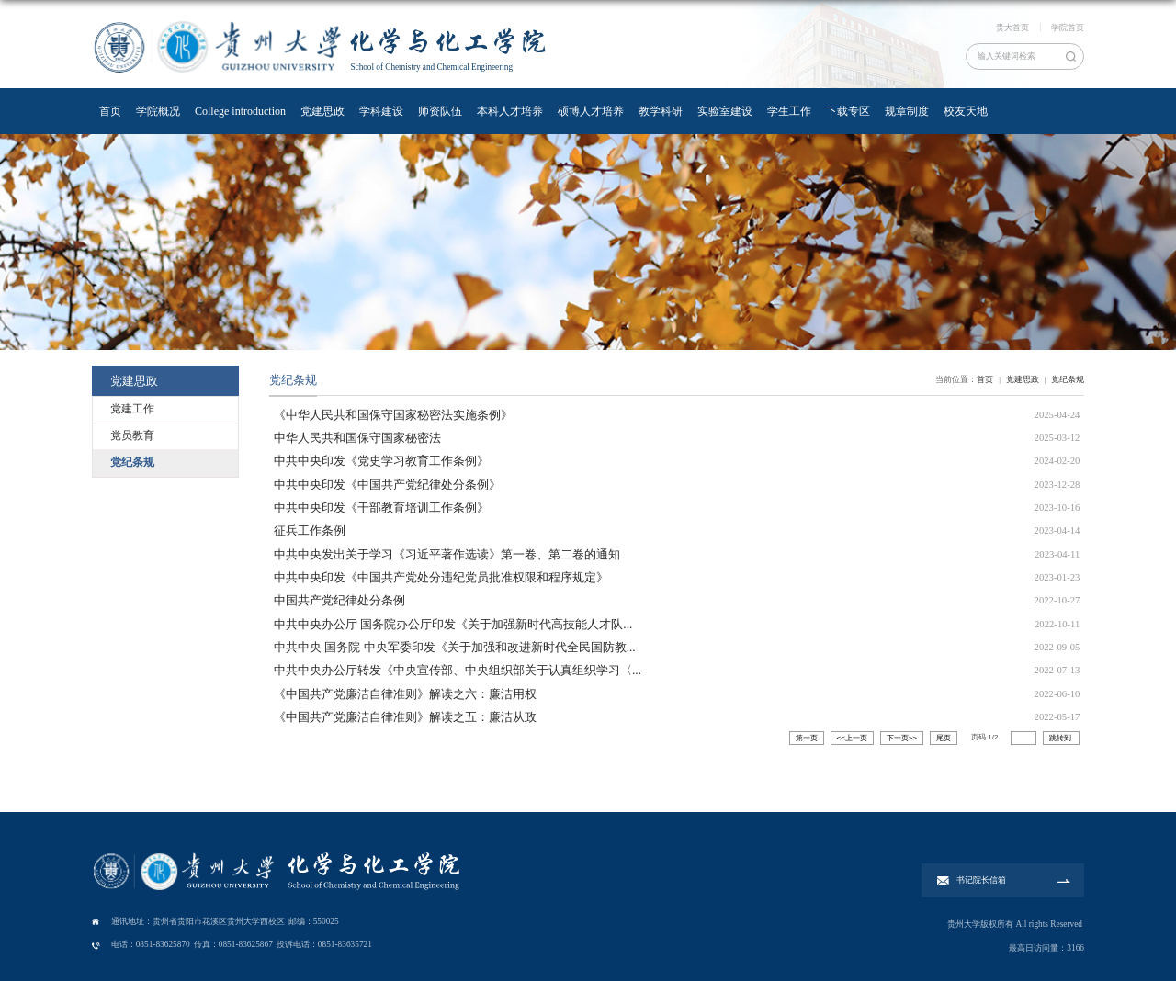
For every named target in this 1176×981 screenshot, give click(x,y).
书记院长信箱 (981, 880)
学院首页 (1067, 27)
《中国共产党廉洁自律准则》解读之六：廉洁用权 (405, 694)
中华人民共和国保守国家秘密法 (357, 438)
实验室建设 (724, 111)
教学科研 (661, 111)
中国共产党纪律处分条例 (339, 600)
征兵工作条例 (309, 530)
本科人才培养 (510, 111)
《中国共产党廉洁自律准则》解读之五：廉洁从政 (405, 717)
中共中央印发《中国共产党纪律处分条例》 (387, 484)
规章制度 (907, 111)
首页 (110, 111)
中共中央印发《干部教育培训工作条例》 (381, 507)
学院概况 (158, 111)
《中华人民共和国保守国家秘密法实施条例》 (393, 415)
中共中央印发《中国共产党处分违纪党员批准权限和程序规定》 (441, 577)
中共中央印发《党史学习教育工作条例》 (381, 461)
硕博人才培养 (591, 111)
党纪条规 (1067, 379)
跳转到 (1061, 738)
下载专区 (848, 111)
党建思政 (322, 111)
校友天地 (966, 111)
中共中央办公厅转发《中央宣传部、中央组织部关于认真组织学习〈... (457, 670)
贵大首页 (1012, 27)
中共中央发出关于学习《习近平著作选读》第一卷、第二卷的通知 (447, 554)
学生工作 (789, 111)
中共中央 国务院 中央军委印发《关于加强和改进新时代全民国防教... (455, 647)
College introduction (240, 111)
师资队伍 (440, 111)
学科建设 (381, 111)
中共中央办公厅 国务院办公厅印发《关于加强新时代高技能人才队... (453, 624)
